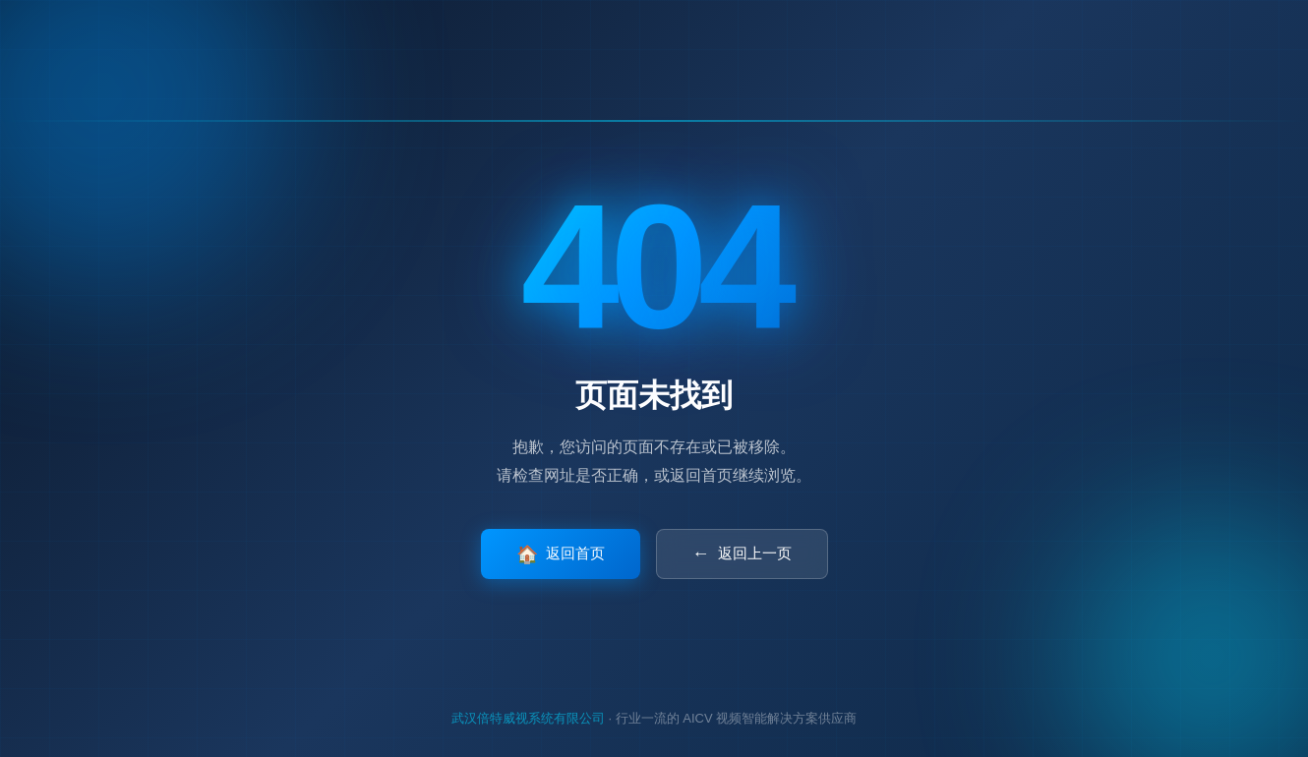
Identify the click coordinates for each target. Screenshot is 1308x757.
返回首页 (560, 554)
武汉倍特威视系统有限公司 (528, 718)
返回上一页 (742, 554)
